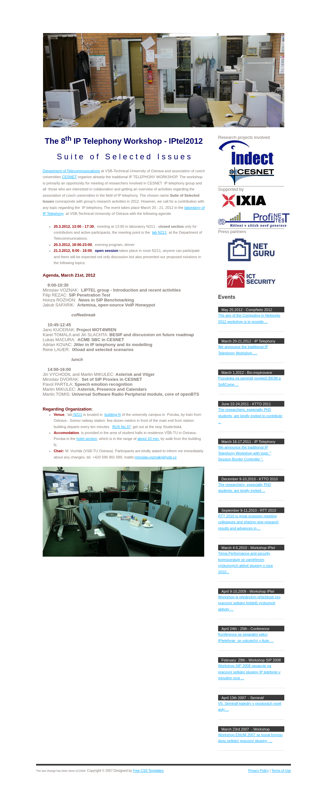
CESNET (69, 177)
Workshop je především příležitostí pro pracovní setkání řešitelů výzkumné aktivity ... (249, 603)
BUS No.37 (122, 427)
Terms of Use (281, 770)
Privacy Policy (258, 770)
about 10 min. (148, 439)
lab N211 (159, 232)
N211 (77, 414)
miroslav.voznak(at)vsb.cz (156, 457)
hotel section (86, 439)
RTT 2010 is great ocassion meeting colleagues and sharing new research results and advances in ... (248, 522)
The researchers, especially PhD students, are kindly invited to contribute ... (250, 416)
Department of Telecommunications (71, 171)
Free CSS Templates (148, 770)
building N (113, 414)
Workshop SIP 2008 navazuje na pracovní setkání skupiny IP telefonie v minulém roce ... (249, 672)
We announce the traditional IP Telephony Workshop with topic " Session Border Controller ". (244, 453)
